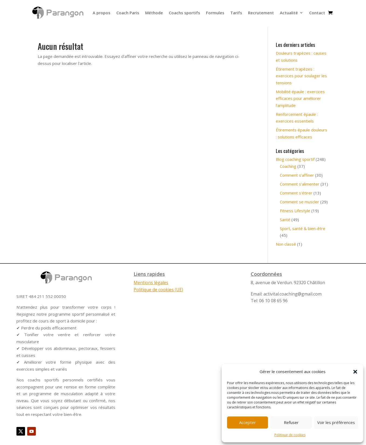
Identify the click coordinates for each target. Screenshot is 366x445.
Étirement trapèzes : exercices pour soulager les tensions (301, 75)
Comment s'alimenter (299, 184)
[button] (355, 371)
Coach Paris (127, 12)
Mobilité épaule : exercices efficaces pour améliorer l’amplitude (300, 98)
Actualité (289, 12)
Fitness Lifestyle (295, 210)
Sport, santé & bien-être (302, 228)
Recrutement (261, 12)
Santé (285, 219)
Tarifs (236, 12)
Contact (317, 12)
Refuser (291, 422)
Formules (215, 12)
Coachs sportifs (184, 12)
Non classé (286, 244)
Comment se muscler (299, 201)
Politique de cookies (289, 435)
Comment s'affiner (297, 175)
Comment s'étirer (296, 193)
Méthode (154, 12)
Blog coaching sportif (295, 159)
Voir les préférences (336, 422)
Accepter (247, 422)
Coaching (288, 166)
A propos (101, 12)
